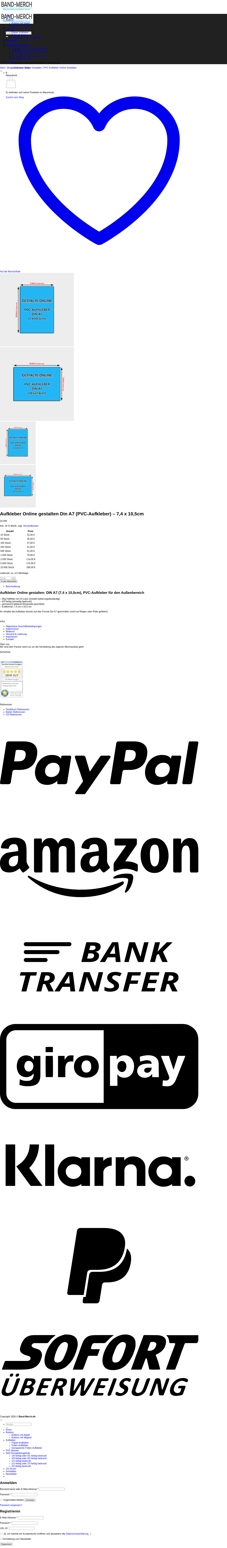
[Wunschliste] (1, 71)
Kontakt (10, 639)
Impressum (11, 636)
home (9, 16)
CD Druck (11, 62)
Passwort (5, 1494)
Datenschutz (12, 629)
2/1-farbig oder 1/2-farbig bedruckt (29, 56)
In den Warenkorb (8, 581)
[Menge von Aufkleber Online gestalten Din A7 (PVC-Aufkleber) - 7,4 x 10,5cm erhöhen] (14, 578)
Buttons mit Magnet (22, 26)
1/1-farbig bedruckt (21, 1461)
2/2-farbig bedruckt (21, 1466)
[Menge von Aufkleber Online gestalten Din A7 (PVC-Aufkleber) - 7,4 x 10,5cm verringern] (1, 578)
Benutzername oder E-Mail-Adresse (19, 1489)
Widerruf (10, 631)
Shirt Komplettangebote (18, 45)
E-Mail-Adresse (8, 1517)
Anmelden (30, 1500)
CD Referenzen (14, 714)
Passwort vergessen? (11, 1505)
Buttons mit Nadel (21, 23)
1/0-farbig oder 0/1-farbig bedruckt (29, 48)
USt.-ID (4, 1528)
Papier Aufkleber (20, 32)
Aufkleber (11, 29)
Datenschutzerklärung (77, 1534)
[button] (11, 1474)
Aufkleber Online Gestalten (28, 67)
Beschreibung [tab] (13, 586)
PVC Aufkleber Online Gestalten (60, 67)
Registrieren (6, 1544)
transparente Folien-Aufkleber (27, 37)
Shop (9, 67)
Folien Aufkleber (20, 35)
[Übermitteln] (7, 36)
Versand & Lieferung (16, 634)
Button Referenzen (15, 712)
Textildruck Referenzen (17, 709)
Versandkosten (31, 526)
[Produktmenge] (8, 578)
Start (2, 67)
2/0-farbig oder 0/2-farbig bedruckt (29, 51)
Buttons (10, 20)
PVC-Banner (12, 41)
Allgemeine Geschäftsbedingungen (24, 626)
